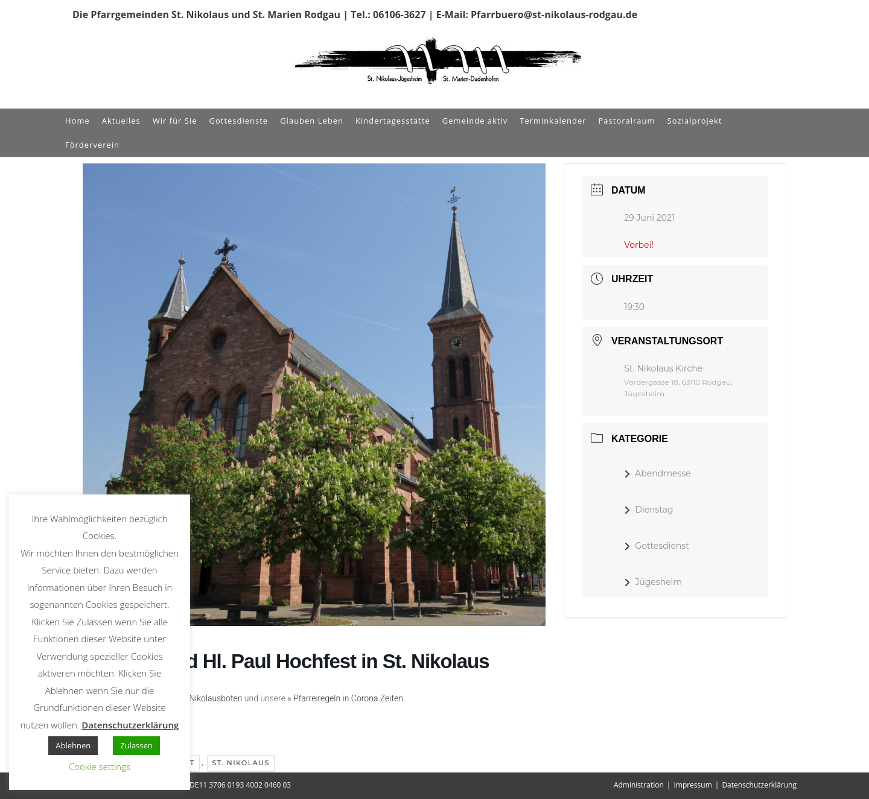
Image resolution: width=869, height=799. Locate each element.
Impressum (692, 785)
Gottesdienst (656, 545)
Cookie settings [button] (99, 766)
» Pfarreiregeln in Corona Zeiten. (346, 698)
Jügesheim (653, 581)
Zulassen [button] (136, 745)
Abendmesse (657, 473)
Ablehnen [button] (73, 745)
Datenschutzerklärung (759, 785)
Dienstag (648, 509)
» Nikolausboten (212, 698)
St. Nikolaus (240, 763)
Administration (639, 785)
